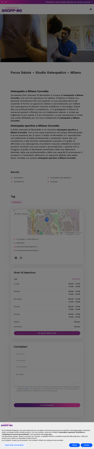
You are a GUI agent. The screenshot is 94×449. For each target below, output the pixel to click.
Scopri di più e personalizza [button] (14, 445)
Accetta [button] (86, 445)
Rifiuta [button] (74, 445)
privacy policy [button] (77, 430)
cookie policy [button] (48, 434)
